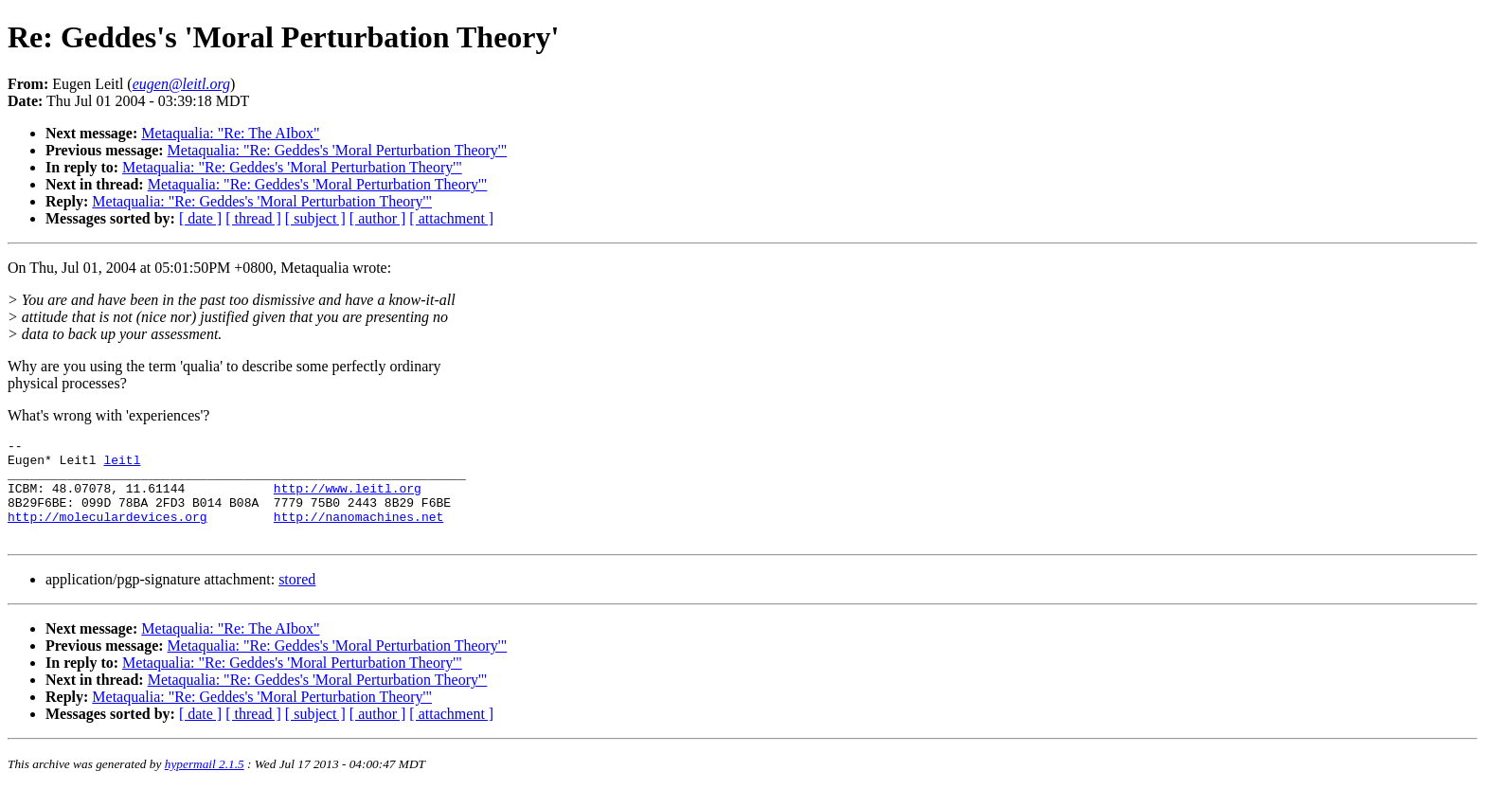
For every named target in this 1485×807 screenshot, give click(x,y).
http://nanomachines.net (358, 533)
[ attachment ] (451, 218)
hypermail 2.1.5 (204, 784)
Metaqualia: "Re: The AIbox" (230, 133)
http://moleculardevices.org (107, 533)
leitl (121, 465)
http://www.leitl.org (347, 499)
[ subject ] (315, 218)
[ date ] (200, 218)
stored (296, 599)
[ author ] (377, 218)
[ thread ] (253, 218)
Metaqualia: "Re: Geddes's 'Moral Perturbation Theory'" (338, 150)
